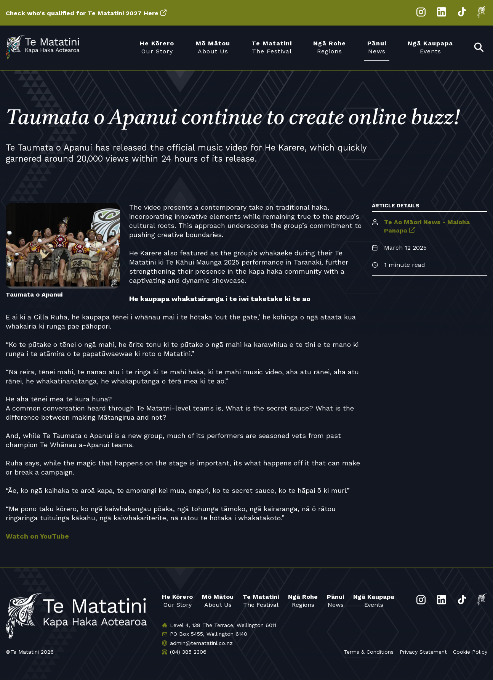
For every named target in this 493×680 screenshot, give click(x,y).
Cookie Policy (470, 652)
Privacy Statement (423, 652)
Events (373, 600)
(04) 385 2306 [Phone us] (188, 652)
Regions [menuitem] (329, 47)
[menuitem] (479, 48)
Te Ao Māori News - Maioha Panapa (427, 226)
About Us (218, 600)
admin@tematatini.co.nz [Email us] (201, 643)
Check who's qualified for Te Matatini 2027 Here (82, 13)
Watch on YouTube (37, 536)
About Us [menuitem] (212, 47)
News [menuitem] (376, 47)
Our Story (177, 600)
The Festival (261, 600)
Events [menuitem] (430, 47)
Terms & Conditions (369, 652)
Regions (303, 600)
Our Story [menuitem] (157, 47)
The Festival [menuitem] (271, 47)
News (335, 600)
